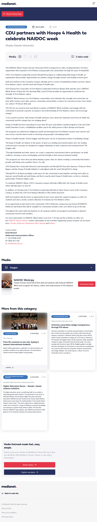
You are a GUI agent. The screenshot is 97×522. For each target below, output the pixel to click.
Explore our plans (29, 472)
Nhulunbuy (30, 223)
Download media (86, 284)
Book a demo (29, 464)
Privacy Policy (7, 508)
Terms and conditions (9, 512)
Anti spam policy (7, 517)
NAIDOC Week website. (18, 220)
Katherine (21, 223)
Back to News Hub (12, 14)
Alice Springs (40, 223)
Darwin (13, 223)
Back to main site (10, 493)
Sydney (52, 223)
